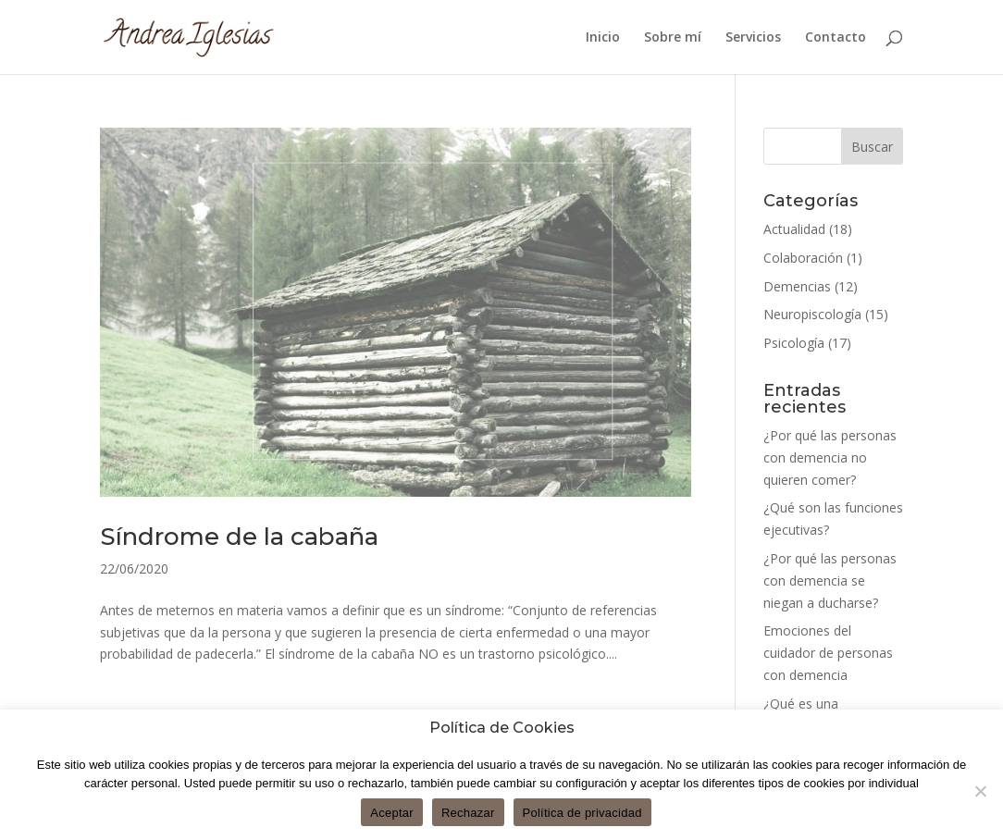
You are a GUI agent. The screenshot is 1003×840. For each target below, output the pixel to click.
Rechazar (468, 813)
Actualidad (794, 229)
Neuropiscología (812, 314)
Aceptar (392, 813)
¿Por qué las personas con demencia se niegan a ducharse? (830, 580)
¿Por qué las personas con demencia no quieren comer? (830, 457)
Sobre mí (672, 38)
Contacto (835, 38)
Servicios (753, 38)
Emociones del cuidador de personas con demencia (828, 653)
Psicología (793, 343)
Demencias (797, 286)
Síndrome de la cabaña (239, 536)
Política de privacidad (582, 813)
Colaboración (803, 257)
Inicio (603, 38)
